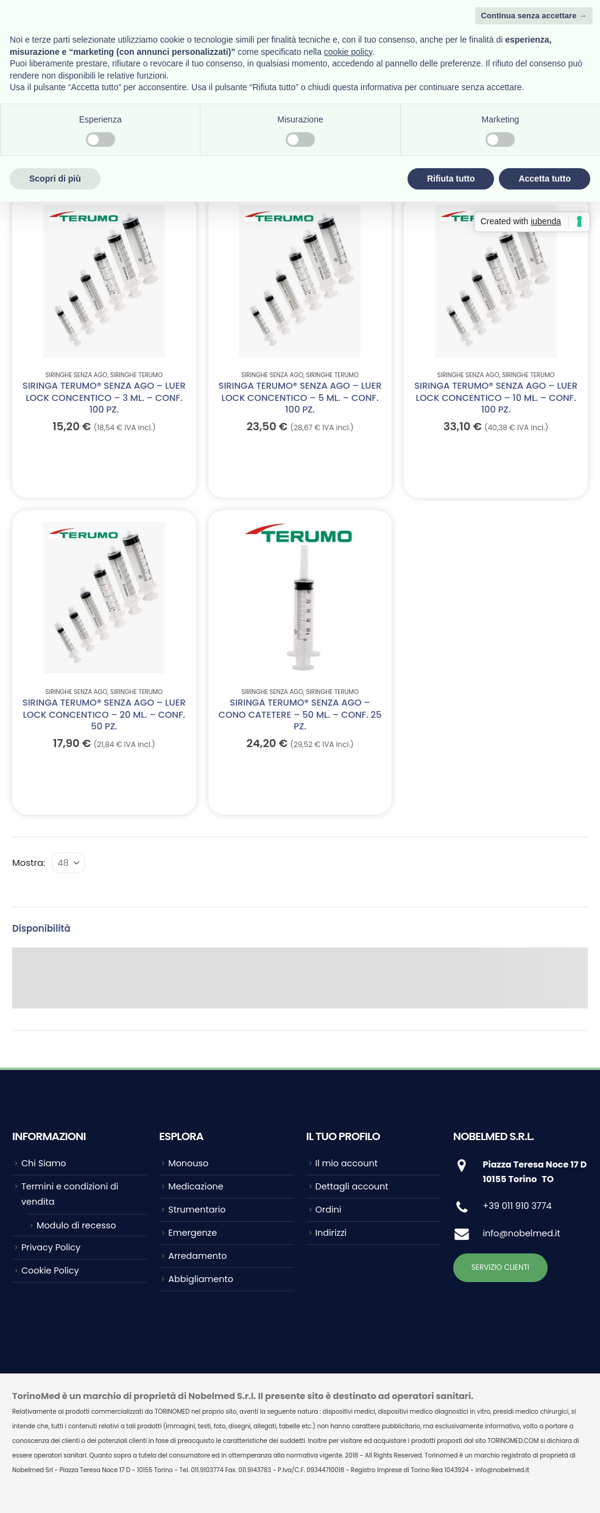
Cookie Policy (50, 1270)
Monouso (188, 1163)
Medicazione (195, 1186)
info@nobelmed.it (521, 1233)
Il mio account (347, 1163)
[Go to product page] (104, 281)
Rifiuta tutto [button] (451, 178)
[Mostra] (68, 862)
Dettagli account (352, 1186)
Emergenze (192, 1233)
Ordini (329, 1209)
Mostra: (28, 862)
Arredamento (197, 1256)
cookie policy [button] (348, 52)
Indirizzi (331, 1233)
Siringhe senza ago (77, 375)
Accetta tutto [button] (544, 178)
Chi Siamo (43, 1163)
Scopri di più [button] (55, 178)
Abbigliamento (200, 1279)
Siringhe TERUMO (136, 375)
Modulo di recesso (76, 1225)
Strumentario (196, 1209)
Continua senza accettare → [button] (534, 15)
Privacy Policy (50, 1247)
